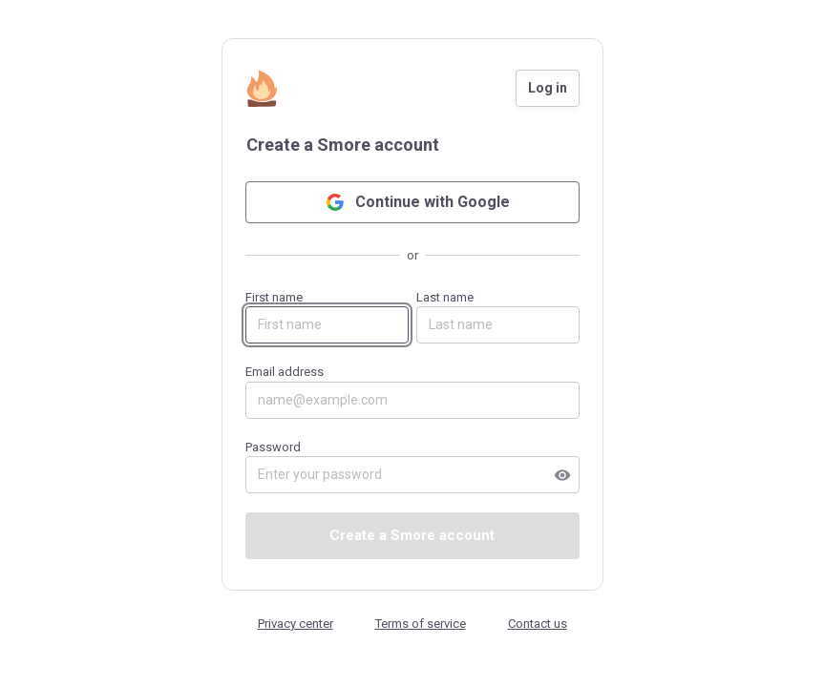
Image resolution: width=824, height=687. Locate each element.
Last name (498, 317)
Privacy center (295, 623)
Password (412, 467)
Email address (412, 391)
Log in (547, 87)
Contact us (537, 623)
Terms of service (420, 623)
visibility (562, 475)
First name (327, 317)
